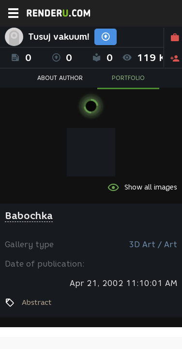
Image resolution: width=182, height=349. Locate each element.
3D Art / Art (153, 244)
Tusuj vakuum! (59, 37)
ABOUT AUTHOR (60, 77)
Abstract (36, 302)
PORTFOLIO (128, 77)
